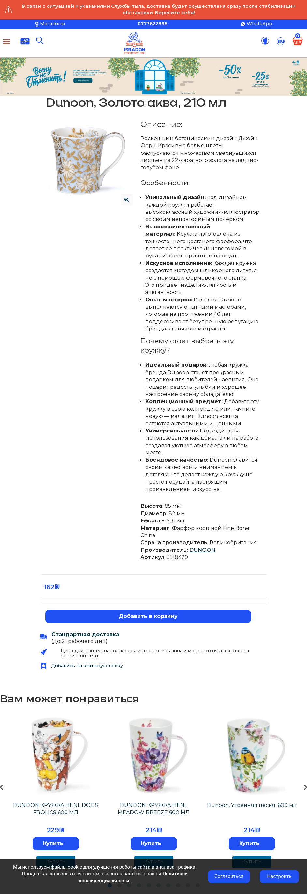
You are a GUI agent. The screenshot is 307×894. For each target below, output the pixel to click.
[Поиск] (40, 40)
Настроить (279, 876)
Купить (53, 843)
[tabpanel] (55, 794)
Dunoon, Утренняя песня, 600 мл (252, 805)
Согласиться (228, 876)
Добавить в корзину (148, 616)
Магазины (52, 24)
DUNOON (202, 550)
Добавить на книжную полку (81, 665)
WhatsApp (259, 24)
